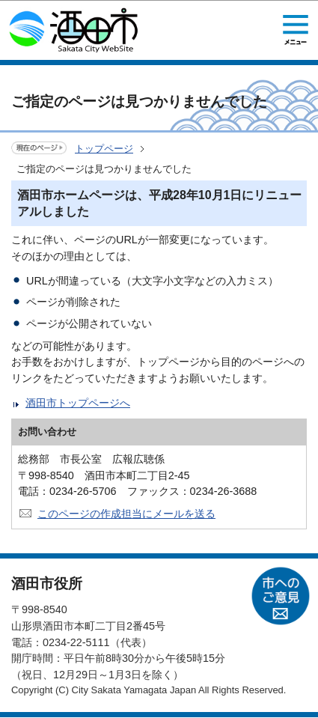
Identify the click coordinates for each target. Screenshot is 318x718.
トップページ (104, 148)
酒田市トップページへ (77, 403)
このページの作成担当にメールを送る (126, 514)
